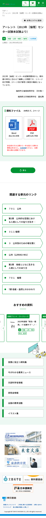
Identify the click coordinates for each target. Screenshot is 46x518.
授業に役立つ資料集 (17, 364)
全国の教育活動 (15, 405)
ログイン (38, 4)
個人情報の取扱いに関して (32, 509)
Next (42, 330)
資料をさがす (23, 4)
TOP (4, 10)
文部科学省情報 (15, 384)
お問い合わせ (7, 509)
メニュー (43, 4)
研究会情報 (13, 394)
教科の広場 (31, 4)
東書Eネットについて (10, 507)
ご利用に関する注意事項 (26, 507)
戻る (23, 170)
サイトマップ (18, 509)
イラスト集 (13, 415)
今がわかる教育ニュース (19, 374)
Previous (3, 330)
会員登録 (23, 148)
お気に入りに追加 (33, 20)
